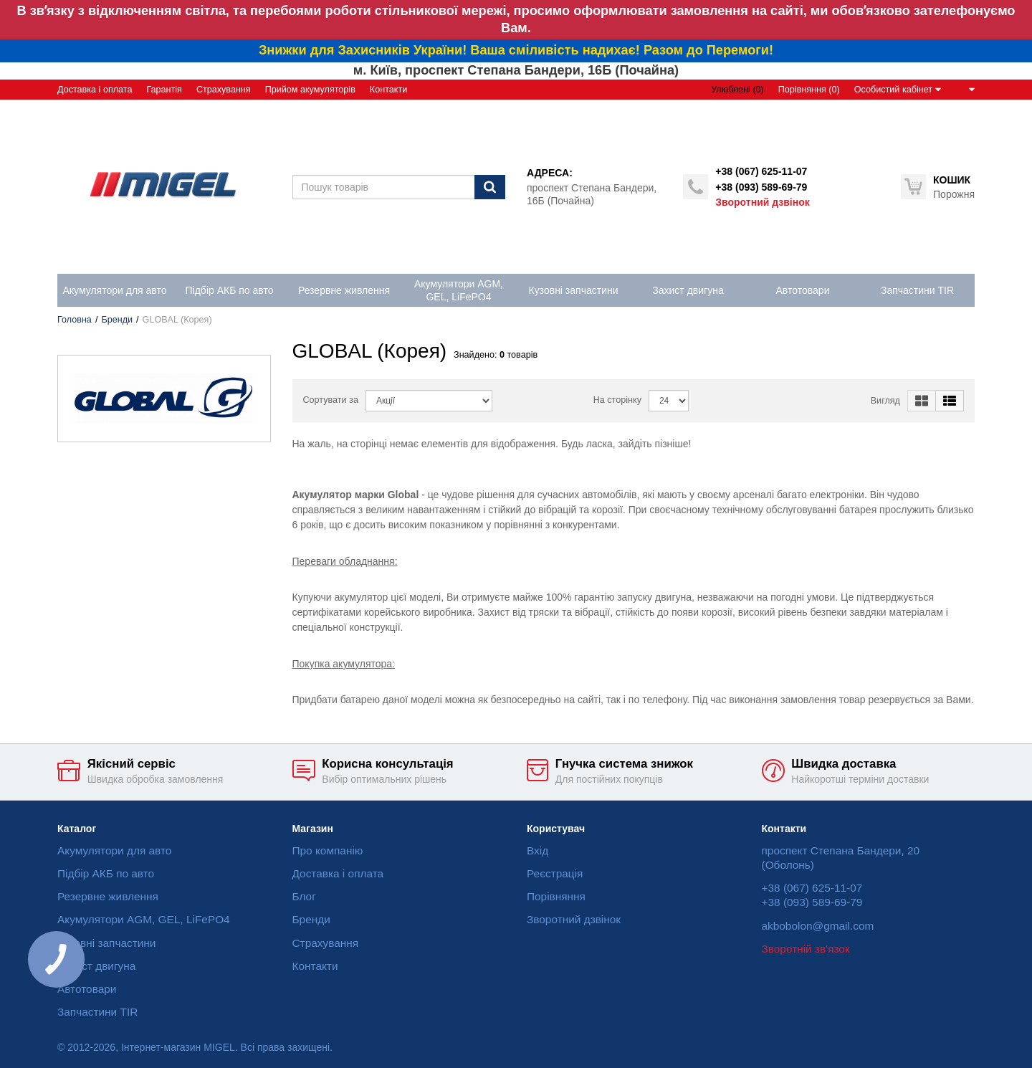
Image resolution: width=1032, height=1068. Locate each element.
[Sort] (429, 400)
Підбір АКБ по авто (105, 873)
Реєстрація (555, 873)
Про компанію (327, 850)
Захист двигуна (96, 966)
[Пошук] (489, 187)
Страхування (223, 90)
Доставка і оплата (94, 90)
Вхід (537, 850)
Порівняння (556, 896)
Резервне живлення (107, 896)
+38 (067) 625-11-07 (761, 171)
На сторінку (617, 400)
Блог (304, 896)
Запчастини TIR (97, 1012)
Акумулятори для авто (114, 850)
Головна (74, 320)
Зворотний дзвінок (762, 202)
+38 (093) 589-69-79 (761, 187)
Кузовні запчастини (106, 943)
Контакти (388, 90)
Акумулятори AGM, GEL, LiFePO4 (143, 919)
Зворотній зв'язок (806, 949)
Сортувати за (330, 400)
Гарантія (163, 90)
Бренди (117, 320)
